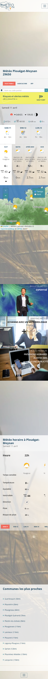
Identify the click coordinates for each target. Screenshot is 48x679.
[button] (18, 225)
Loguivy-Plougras (14, 643)
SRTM (19, 229)
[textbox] (25, 90)
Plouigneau (11, 610)
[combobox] (25, 90)
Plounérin (10, 604)
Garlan (10, 649)
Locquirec (11, 660)
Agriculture (22, 84)
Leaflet (5, 226)
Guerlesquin (11, 599)
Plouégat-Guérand (14, 615)
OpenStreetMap (7, 229)
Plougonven (12, 626)
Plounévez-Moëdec (15, 654)
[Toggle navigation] (44, 6)
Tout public (9, 84)
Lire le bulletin (10, 99)
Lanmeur (10, 632)
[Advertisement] (24, 39)
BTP (32, 84)
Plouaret (10, 637)
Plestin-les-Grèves (14, 621)
